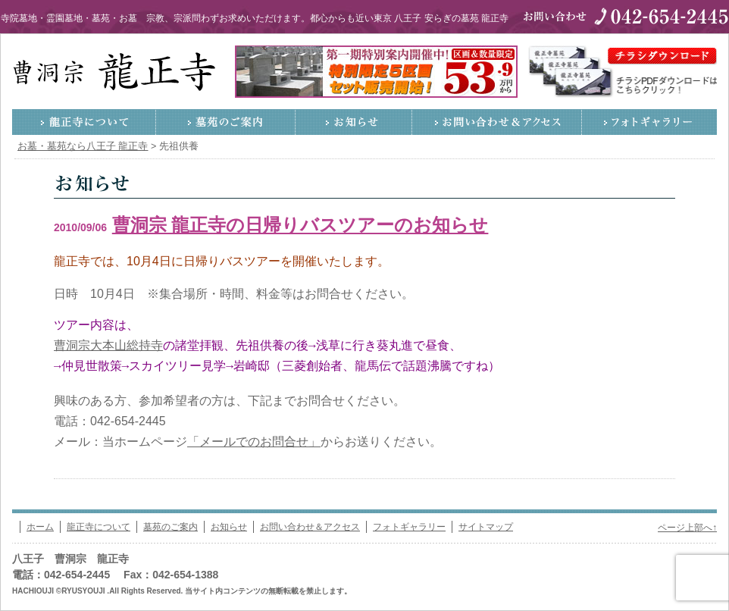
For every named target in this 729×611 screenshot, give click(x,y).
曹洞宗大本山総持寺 (108, 346)
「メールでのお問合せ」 (254, 441)
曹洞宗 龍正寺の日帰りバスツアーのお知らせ (300, 225)
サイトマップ (485, 527)
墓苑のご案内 (226, 122)
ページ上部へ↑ (687, 527)
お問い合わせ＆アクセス (497, 122)
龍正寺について (84, 122)
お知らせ (354, 122)
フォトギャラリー (649, 122)
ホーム (40, 527)
